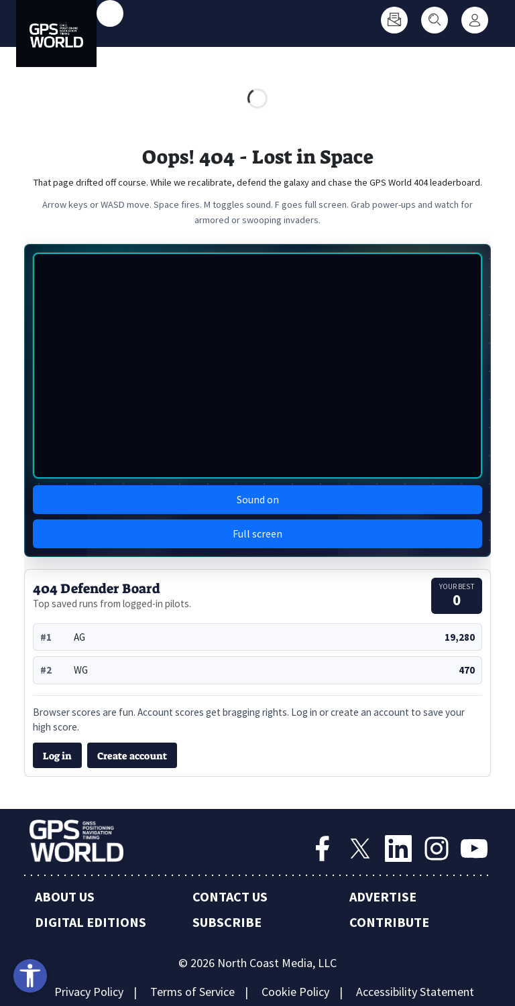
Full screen (257, 533)
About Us (65, 896)
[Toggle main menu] (110, 13)
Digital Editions (90, 922)
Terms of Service (192, 991)
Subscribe (227, 922)
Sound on (258, 499)
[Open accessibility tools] (30, 976)
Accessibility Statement (415, 991)
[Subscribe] (394, 20)
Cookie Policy (295, 991)
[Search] (434, 20)
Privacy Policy (88, 991)
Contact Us (230, 896)
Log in (57, 756)
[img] (257, 366)
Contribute (389, 922)
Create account (132, 756)
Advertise (382, 896)
